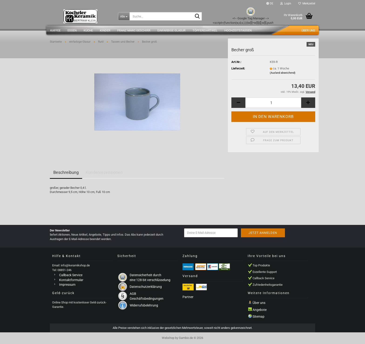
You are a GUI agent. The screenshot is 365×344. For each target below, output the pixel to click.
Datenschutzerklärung (146, 287)
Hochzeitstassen (238, 30)
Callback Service (70, 275)
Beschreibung (66, 172)
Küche (88, 30)
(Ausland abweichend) (282, 72)
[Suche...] (124, 16)
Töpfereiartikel (205, 30)
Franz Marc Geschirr (133, 30)
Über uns (308, 30)
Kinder (105, 30)
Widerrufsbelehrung (144, 305)
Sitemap (258, 316)
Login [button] (285, 3)
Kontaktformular (71, 280)
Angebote (260, 310)
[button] (270, 3)
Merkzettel (306, 3)
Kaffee (55, 30)
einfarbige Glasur (171, 30)
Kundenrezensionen (104, 172)
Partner (187, 297)
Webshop (168, 338)
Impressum (67, 284)
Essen (72, 30)
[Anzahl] (273, 102)
